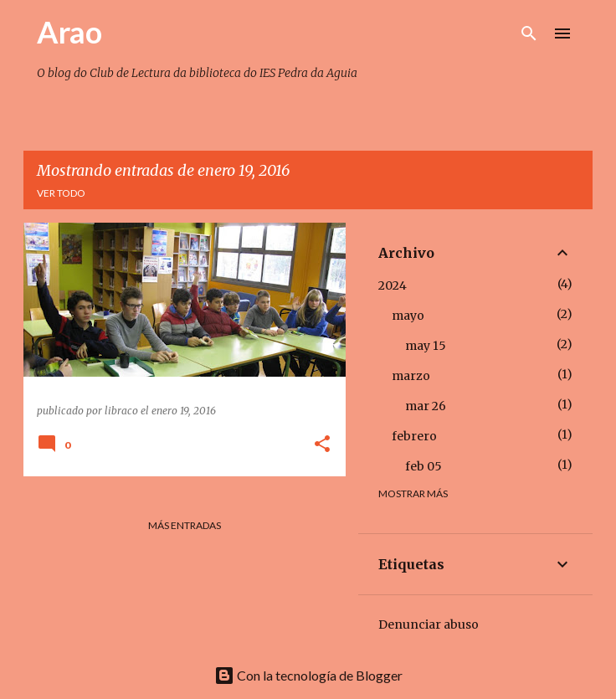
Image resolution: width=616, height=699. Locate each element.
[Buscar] (529, 33)
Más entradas (184, 525)
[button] (322, 445)
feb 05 (423, 466)
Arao (69, 31)
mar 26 (425, 406)
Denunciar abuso (428, 624)
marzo (411, 375)
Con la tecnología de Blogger (308, 675)
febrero (414, 436)
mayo (408, 315)
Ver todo (61, 193)
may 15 (425, 345)
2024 (392, 285)
